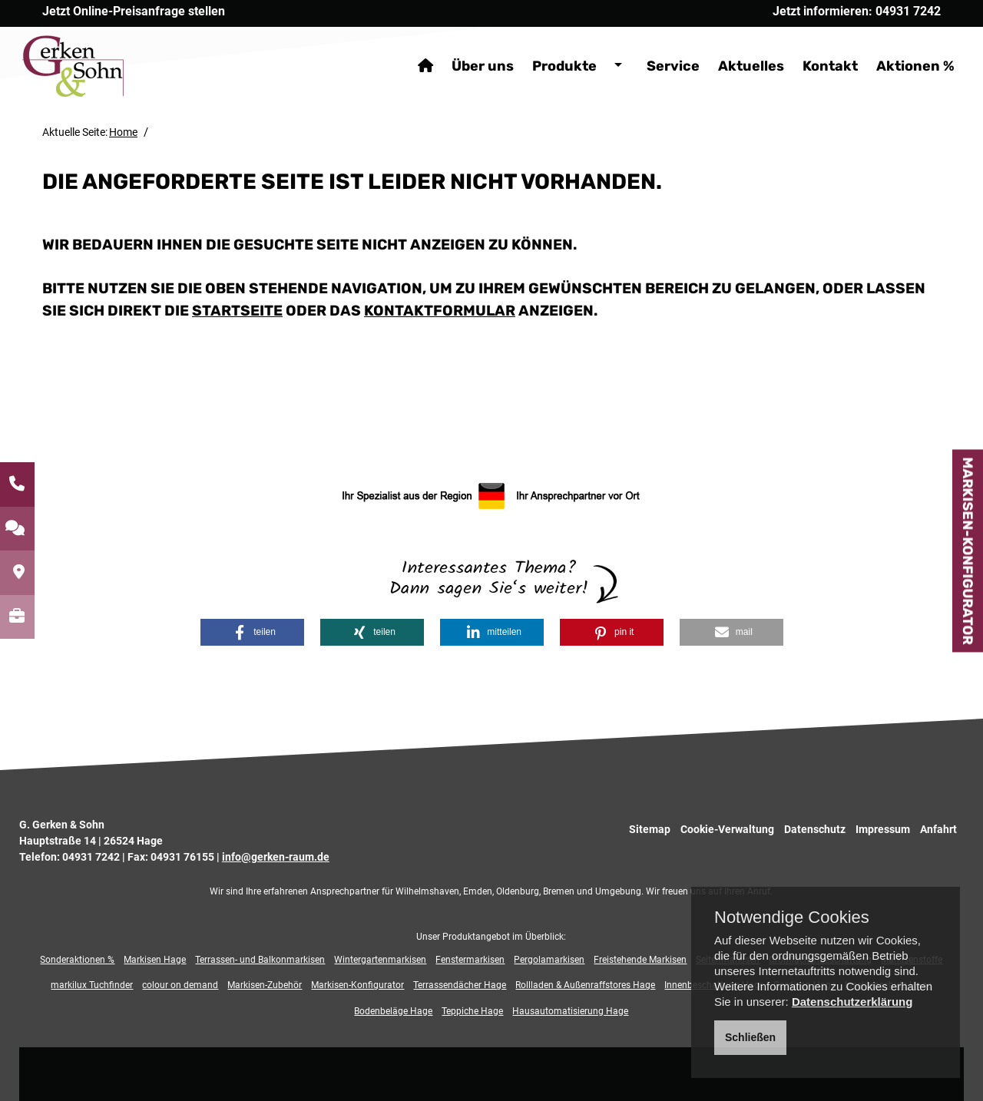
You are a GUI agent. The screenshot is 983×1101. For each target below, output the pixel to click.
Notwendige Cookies (791, 917)
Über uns (463, 46)
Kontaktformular (439, 310)
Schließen (750, 1037)
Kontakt (810, 46)
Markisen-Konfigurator (967, 550)
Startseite (237, 310)
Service (653, 46)
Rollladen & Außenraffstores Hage (585, 985)
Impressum (883, 829)
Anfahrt (938, 829)
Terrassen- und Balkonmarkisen (260, 959)
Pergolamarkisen (549, 959)
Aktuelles (731, 46)
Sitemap (649, 829)
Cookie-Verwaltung (727, 829)
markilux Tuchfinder (92, 985)
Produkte (544, 46)
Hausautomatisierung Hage (570, 1011)
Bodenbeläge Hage (393, 1011)
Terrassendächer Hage (459, 985)
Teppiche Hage (472, 1011)
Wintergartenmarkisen (380, 959)
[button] (251, 632)
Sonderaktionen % (77, 959)
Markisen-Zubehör (264, 985)
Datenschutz (815, 829)
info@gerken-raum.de (275, 857)
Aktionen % (895, 46)
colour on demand (180, 985)
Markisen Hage (155, 959)
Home (123, 132)
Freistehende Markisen (640, 959)
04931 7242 (91, 857)
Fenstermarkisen (470, 959)
